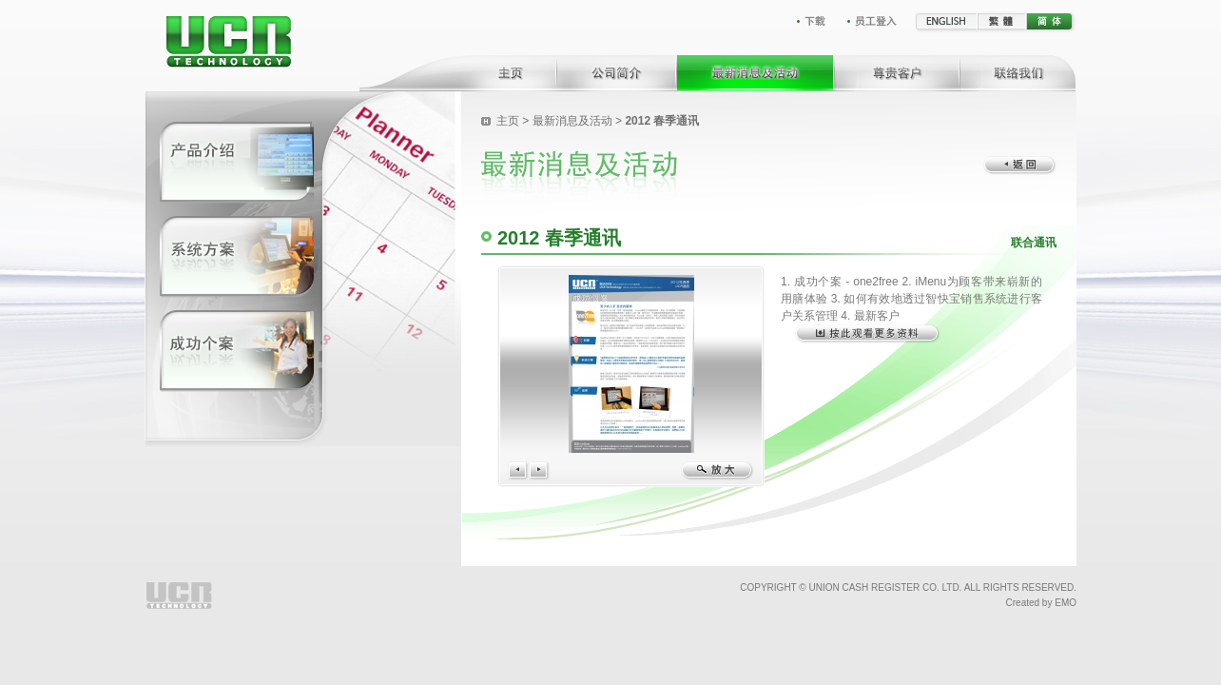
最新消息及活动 (572, 120)
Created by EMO (1041, 602)
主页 (507, 120)
